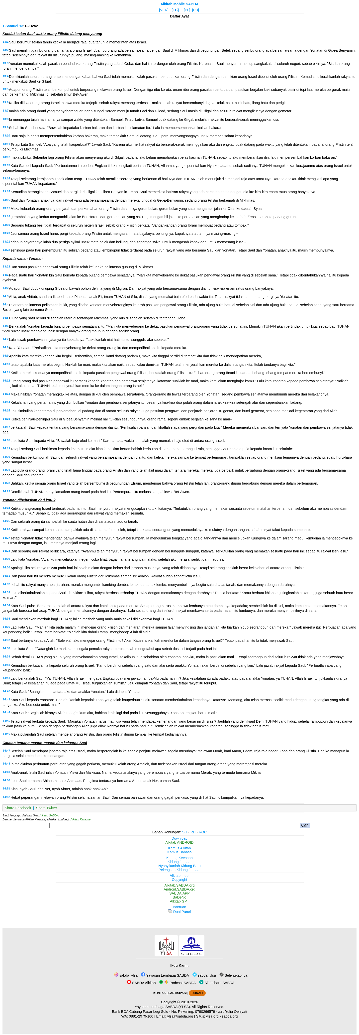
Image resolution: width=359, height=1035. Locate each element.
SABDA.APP (179, 893)
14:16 (6, 418)
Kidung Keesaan (179, 858)
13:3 (5, 63)
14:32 (6, 584)
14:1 (5, 274)
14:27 (6, 537)
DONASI (197, 993)
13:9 (5, 127)
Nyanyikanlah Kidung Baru (179, 866)
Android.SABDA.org (179, 889)
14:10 (6, 364)
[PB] (195, 10)
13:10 (6, 135)
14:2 (5, 287)
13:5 (5, 89)
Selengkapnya (233, 975)
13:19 (6, 224)
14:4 (5, 304)
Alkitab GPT (179, 901)
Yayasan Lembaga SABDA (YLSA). (163, 1007)
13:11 (6, 143)
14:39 (6, 656)
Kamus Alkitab (179, 848)
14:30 (6, 567)
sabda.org (230, 1016)
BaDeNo (179, 897)
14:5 (5, 317)
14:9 (5, 355)
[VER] (164, 10)
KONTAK (159, 993)
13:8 (5, 119)
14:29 (6, 558)
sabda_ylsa (126, 975)
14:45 (6, 720)
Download (179, 838)
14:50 (6, 780)
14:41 (6, 677)
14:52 (6, 796)
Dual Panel (179, 912)
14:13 (6, 393)
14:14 (6, 401)
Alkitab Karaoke (81, 819)
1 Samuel (10, 26)
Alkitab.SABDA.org (180, 885)
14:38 (6, 648)
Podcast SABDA (177, 983)
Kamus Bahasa (179, 852)
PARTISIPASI (177, 993)
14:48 (6, 763)
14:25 (6, 520)
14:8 (5, 347)
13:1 (5, 41)
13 (21, 26)
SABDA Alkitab (141, 983)
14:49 (6, 772)
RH (193, 832)
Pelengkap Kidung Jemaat (179, 870)
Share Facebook (18, 808)
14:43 (6, 699)
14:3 (5, 296)
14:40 (6, 664)
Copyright (179, 880)
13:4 (5, 76)
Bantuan (179, 907)
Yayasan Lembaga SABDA (165, 975)
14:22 (6, 482)
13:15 (6, 191)
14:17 (6, 426)
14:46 (6, 733)
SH (184, 832)
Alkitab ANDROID (180, 842)
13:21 (6, 241)
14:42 (6, 691)
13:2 (5, 49)
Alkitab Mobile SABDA (180, 4)
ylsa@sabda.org (180, 1016)
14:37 (6, 640)
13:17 (6, 208)
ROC (203, 832)
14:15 (6, 410)
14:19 (6, 448)
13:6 (5, 102)
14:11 (6, 372)
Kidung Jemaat (179, 862)
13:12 (6, 156)
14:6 (5, 325)
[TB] (175, 10)
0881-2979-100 (141, 1016)
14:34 (6, 605)
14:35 (6, 618)
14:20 (6, 456)
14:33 (6, 592)
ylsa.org (212, 1016)
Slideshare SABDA (217, 983)
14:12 (6, 380)
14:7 (5, 339)
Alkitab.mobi (179, 876)
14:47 (6, 750)
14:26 (6, 529)
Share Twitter (46, 808)
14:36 (6, 626)
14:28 (6, 550)
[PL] (187, 10)
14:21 (6, 469)
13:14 (6, 178)
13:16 (6, 199)
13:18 (6, 216)
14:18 (6, 440)
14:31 (6, 575)
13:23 (6, 266)
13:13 (6, 165)
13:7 (5, 110)
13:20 (6, 233)
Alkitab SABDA (49, 815)
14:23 (6, 491)
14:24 (6, 508)
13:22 (6, 249)
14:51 (6, 788)
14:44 (6, 712)
